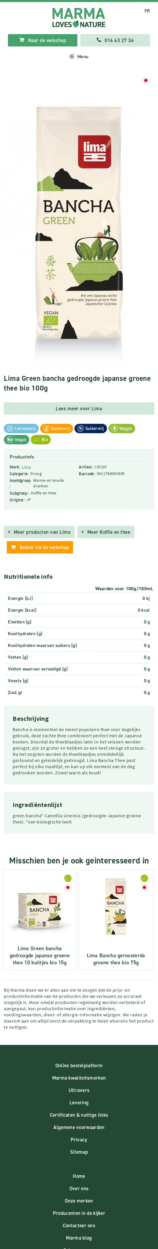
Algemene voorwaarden (78, 1127)
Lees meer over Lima (79, 408)
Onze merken (79, 1201)
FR (147, 11)
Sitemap (79, 1152)
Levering (79, 1102)
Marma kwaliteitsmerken (79, 1078)
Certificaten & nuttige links (79, 1115)
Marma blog (79, 1238)
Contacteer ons (79, 1225)
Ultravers (79, 1090)
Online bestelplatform (79, 1065)
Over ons (79, 1188)
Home (79, 1176)
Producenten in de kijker (79, 1213)
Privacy (79, 1139)
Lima (26, 466)
